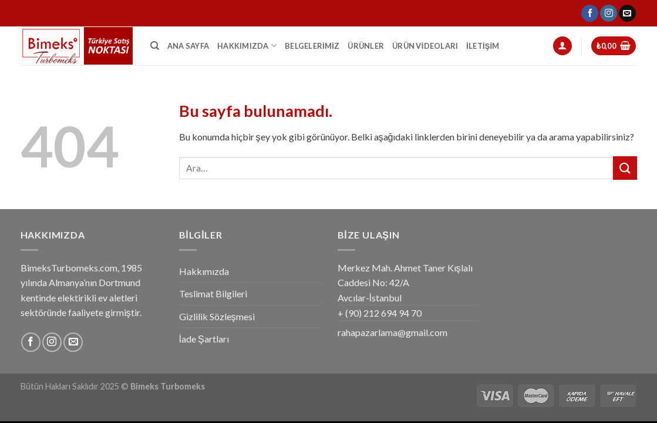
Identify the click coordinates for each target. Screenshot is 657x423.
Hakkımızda (247, 45)
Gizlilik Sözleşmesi (217, 316)
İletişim (482, 46)
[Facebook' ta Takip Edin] (589, 13)
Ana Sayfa (188, 46)
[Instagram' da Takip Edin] (608, 13)
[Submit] (624, 167)
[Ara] (154, 46)
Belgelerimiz (312, 46)
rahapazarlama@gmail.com (392, 332)
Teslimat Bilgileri (213, 293)
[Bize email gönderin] (627, 13)
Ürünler (366, 46)
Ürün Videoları (425, 46)
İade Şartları (204, 338)
